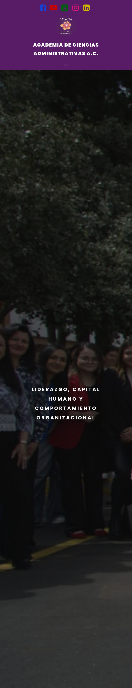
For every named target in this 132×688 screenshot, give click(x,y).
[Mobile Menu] (66, 64)
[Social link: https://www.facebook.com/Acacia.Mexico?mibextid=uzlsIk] (44, 8)
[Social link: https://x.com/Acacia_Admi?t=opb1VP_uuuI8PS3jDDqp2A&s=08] (66, 8)
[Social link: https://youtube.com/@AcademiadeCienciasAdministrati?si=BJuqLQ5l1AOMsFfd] (55, 8)
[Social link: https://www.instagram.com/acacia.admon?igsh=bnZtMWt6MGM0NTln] (77, 8)
